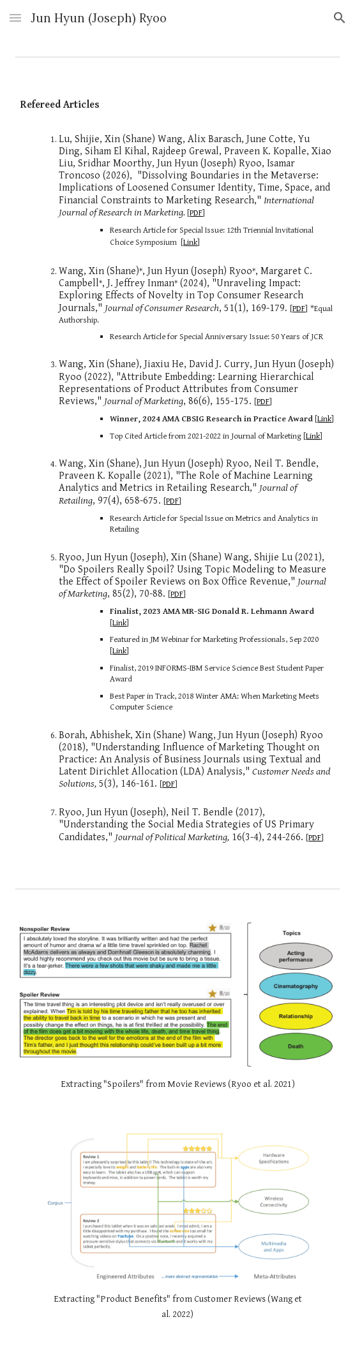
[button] (15, 17)
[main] (177, 105)
